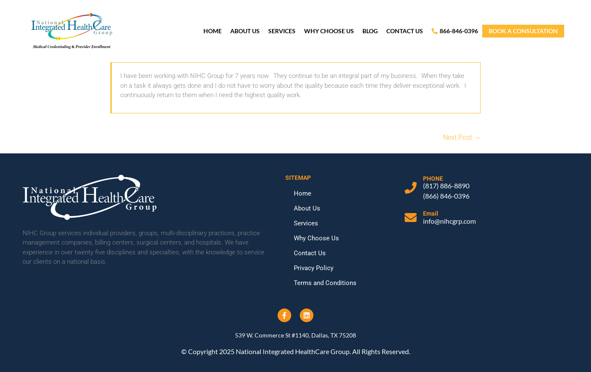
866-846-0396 (455, 31)
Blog (370, 31)
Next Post (462, 137)
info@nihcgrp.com (449, 221)
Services (282, 31)
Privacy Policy (313, 268)
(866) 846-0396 (446, 196)
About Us (245, 31)
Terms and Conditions (325, 283)
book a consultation (523, 31)
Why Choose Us (329, 31)
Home (212, 31)
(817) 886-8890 (446, 186)
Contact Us (404, 31)
